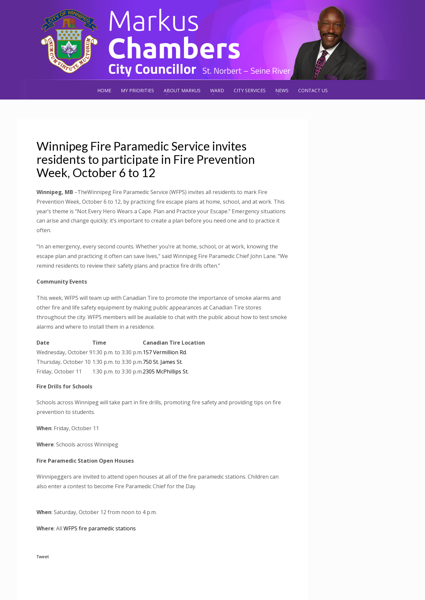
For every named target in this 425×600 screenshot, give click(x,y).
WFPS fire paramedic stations (99, 528)
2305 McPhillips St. (166, 371)
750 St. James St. (163, 362)
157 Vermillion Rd (164, 352)
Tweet (43, 557)
